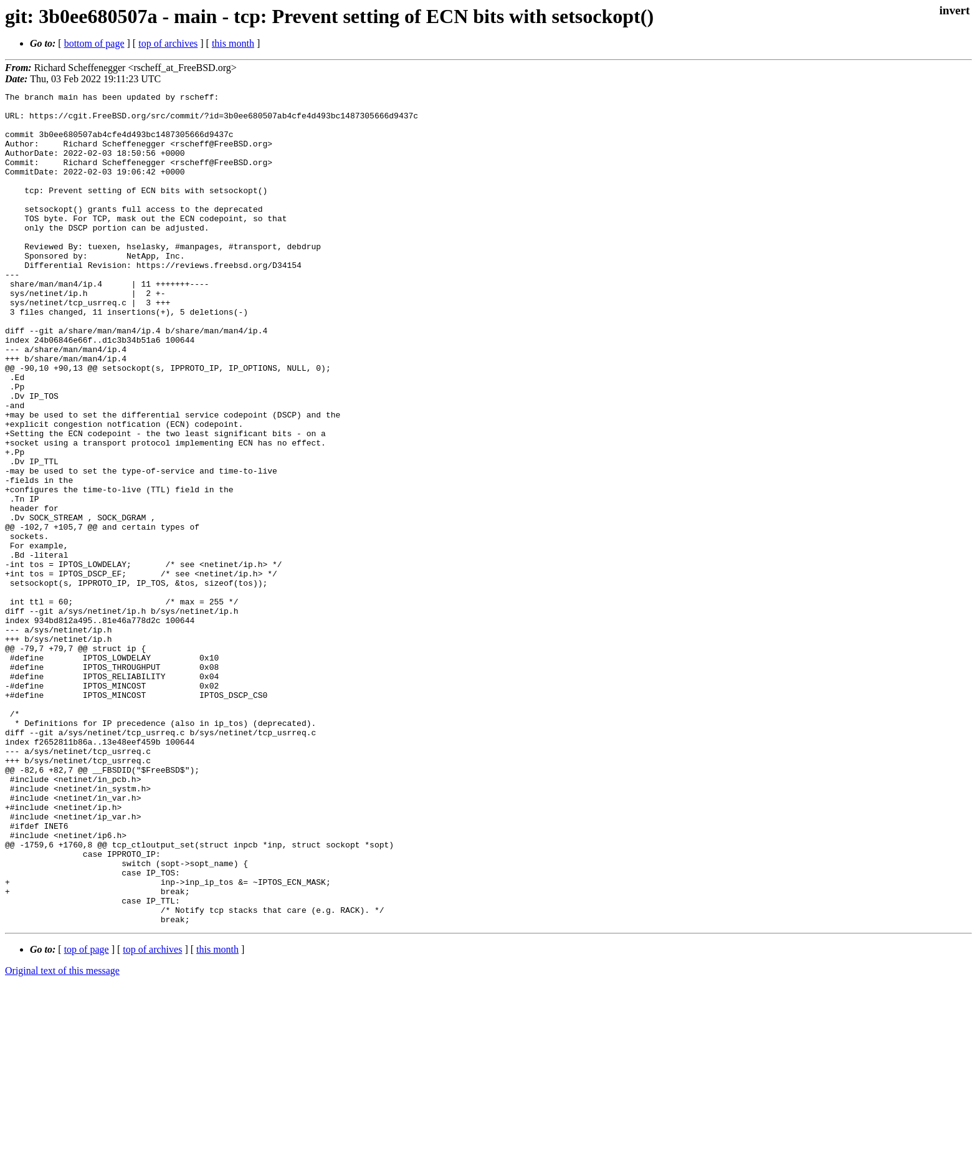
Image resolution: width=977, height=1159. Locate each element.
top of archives (168, 43)
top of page (86, 1115)
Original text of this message (62, 1137)
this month (233, 43)
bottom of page (94, 43)
